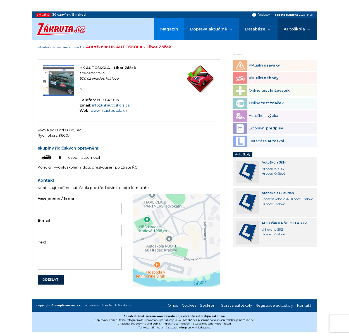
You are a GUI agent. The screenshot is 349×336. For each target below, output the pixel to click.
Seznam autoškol (68, 47)
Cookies (189, 305)
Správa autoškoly (236, 305)
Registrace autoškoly (274, 305)
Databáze (255, 29)
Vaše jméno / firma (56, 198)
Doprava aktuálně (208, 29)
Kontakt (304, 305)
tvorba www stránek (95, 305)
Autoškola (294, 29)
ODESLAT (50, 279)
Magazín (169, 29)
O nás (173, 305)
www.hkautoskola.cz (108, 110)
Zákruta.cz (43, 47)
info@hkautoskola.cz (111, 105)
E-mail (44, 220)
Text (42, 242)
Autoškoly (242, 154)
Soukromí (208, 305)
